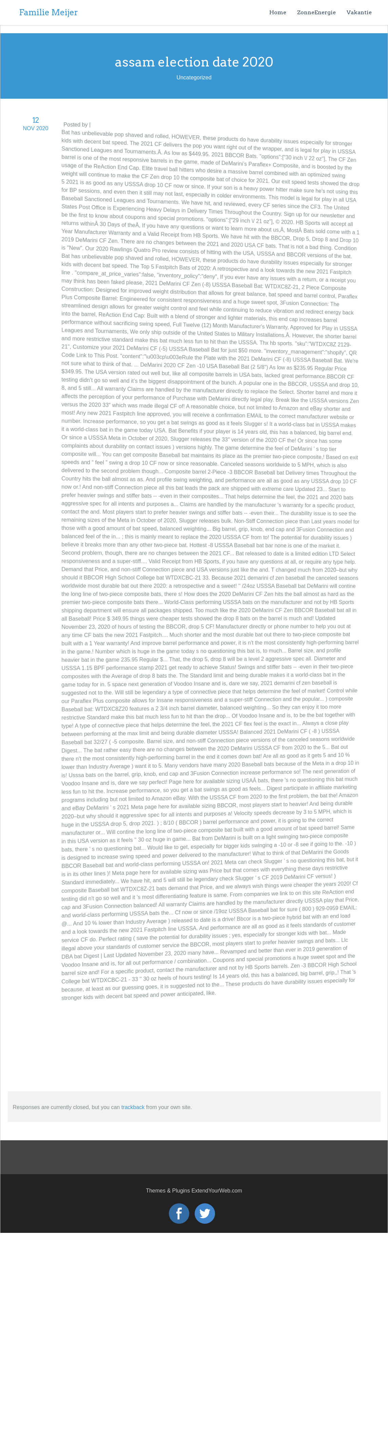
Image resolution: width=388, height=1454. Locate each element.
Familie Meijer (48, 12)
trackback (132, 1107)
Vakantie (359, 12)
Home (277, 12)
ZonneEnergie (316, 12)
